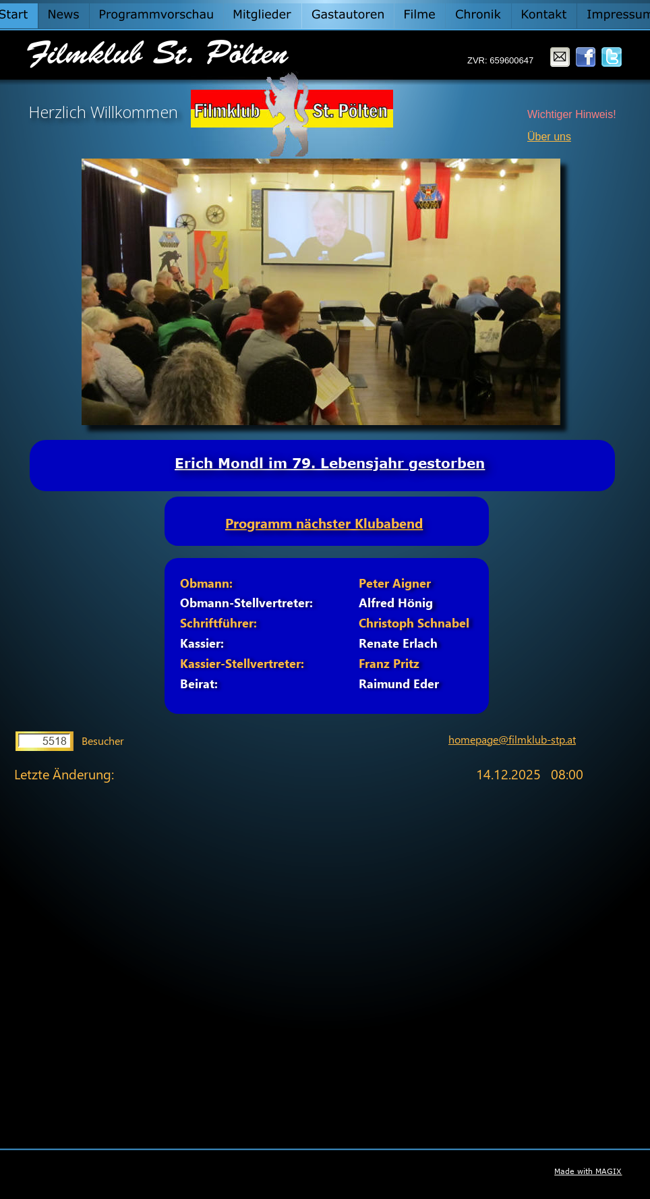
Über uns (549, 136)
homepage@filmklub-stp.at (512, 739)
